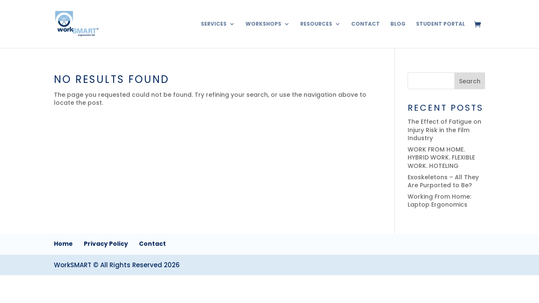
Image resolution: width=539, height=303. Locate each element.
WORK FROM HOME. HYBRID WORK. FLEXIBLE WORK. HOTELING (441, 157)
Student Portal (440, 24)
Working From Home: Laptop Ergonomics (439, 200)
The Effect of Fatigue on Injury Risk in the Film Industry (444, 129)
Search (469, 81)
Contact (365, 24)
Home (63, 243)
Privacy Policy (106, 243)
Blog (398, 24)
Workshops (263, 24)
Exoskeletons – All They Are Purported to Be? (443, 181)
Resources (316, 24)
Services (214, 24)
